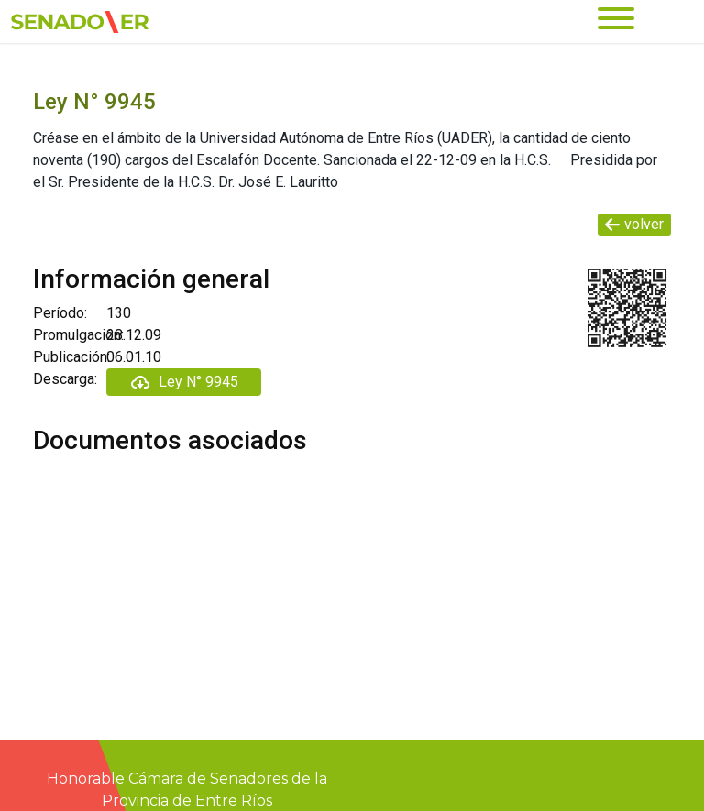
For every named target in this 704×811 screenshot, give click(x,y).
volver (634, 224)
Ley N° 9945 (183, 382)
